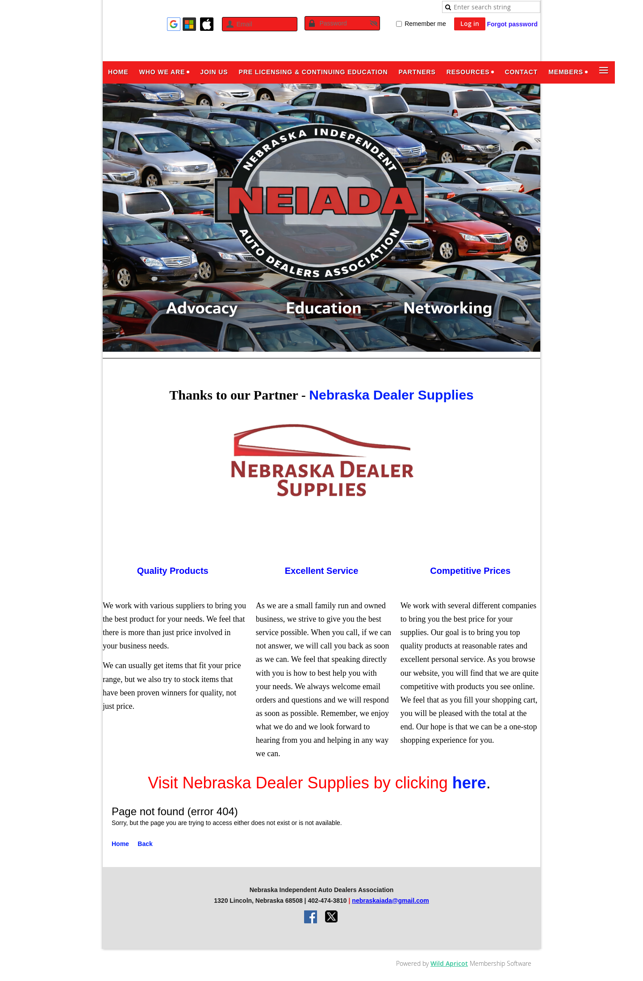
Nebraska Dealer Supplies (391, 394)
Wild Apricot (449, 963)
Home (120, 843)
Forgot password (512, 24)
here (469, 783)
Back (145, 843)
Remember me (425, 23)
